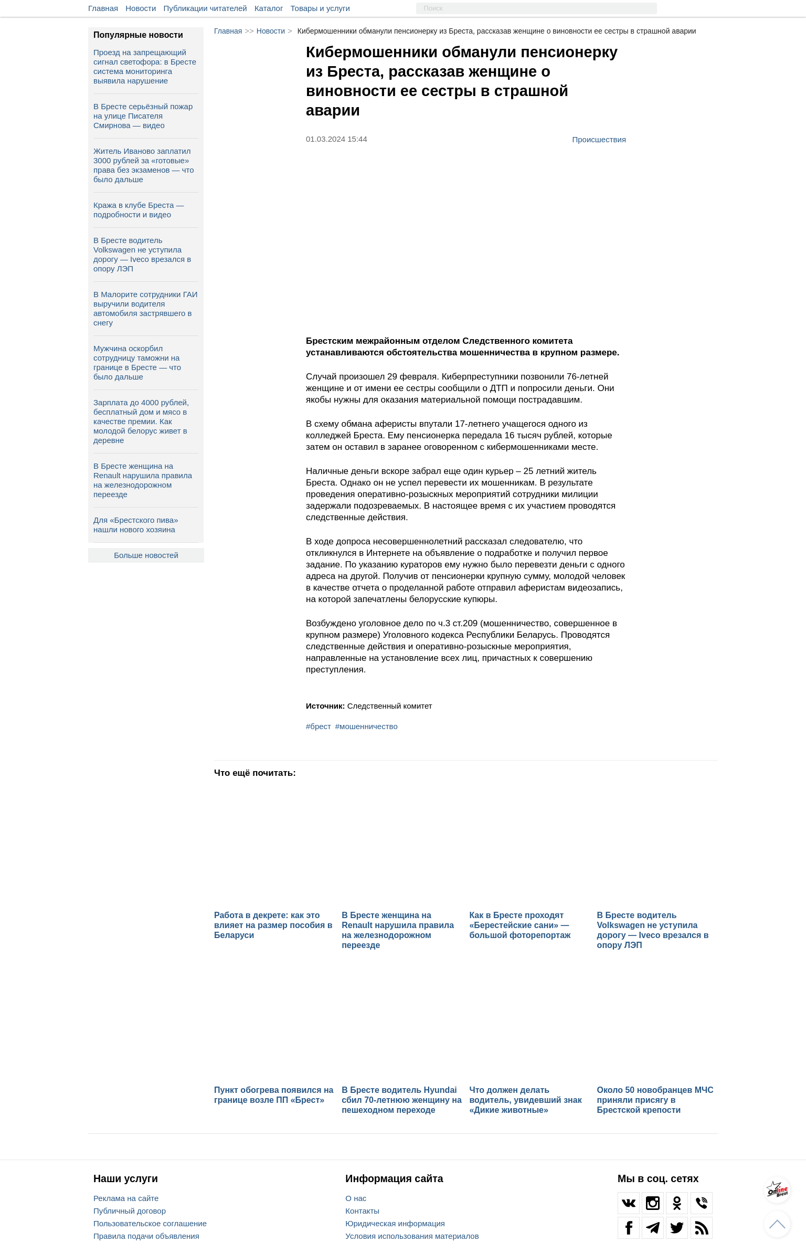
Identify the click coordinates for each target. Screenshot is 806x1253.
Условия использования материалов (412, 1235)
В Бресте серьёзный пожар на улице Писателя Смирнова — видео (143, 116)
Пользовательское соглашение (150, 1223)
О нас (355, 1198)
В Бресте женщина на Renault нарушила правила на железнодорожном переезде (142, 480)
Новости (140, 8)
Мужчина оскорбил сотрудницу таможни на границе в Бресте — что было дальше (137, 362)
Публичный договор (129, 1210)
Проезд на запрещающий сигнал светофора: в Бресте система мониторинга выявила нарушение (144, 66)
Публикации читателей (205, 8)
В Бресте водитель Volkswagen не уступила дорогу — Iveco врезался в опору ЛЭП (142, 254)
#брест (318, 726)
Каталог (268, 8)
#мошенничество (366, 726)
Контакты (362, 1210)
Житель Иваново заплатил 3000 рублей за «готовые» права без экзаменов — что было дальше (143, 165)
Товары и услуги (320, 8)
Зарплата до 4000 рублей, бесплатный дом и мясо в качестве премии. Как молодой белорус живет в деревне (141, 421)
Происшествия (599, 139)
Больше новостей (146, 555)
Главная (103, 8)
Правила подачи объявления (146, 1235)
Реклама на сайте (125, 1198)
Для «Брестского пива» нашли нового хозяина (135, 524)
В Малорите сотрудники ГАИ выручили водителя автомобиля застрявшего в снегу (145, 308)
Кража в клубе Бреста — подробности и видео (138, 210)
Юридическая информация (395, 1223)
